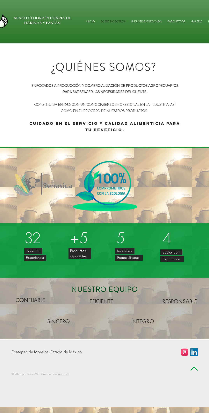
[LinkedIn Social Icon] (194, 352)
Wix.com (63, 374)
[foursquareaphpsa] (184, 352)
